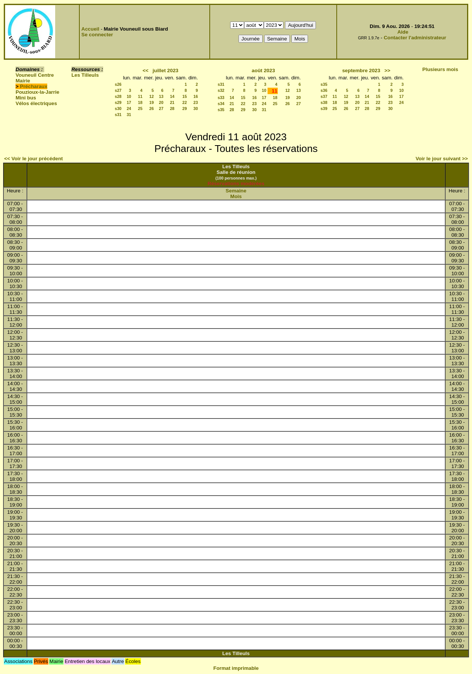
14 (172, 96)
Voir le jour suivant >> (442, 158)
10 (129, 96)
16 (195, 96)
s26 (118, 84)
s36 (323, 90)
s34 (221, 103)
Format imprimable (236, 668)
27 (161, 108)
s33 (221, 97)
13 (161, 96)
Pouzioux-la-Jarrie (37, 92)
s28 (118, 96)
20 (161, 102)
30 (195, 108)
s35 (221, 109)
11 (140, 96)
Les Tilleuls (85, 75)
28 (172, 108)
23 (195, 102)
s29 (118, 102)
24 (129, 108)
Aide (402, 32)
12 (151, 96)
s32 (221, 90)
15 (185, 96)
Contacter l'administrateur (415, 37)
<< (145, 70)
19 (151, 102)
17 (129, 102)
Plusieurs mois (440, 69)
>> (387, 70)
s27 (118, 90)
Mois (235, 196)
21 (172, 102)
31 (129, 114)
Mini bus (25, 98)
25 (140, 108)
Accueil (90, 29)
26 (151, 108)
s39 (323, 108)
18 (140, 102)
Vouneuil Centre (34, 75)
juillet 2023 (165, 70)
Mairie (22, 81)
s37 (323, 96)
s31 (118, 114)
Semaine (236, 191)
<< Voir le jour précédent (33, 158)
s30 (118, 108)
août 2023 (263, 70)
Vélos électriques (36, 103)
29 (185, 108)
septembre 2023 (361, 70)
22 (185, 102)
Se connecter (97, 34)
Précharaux (34, 86)
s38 (323, 102)
